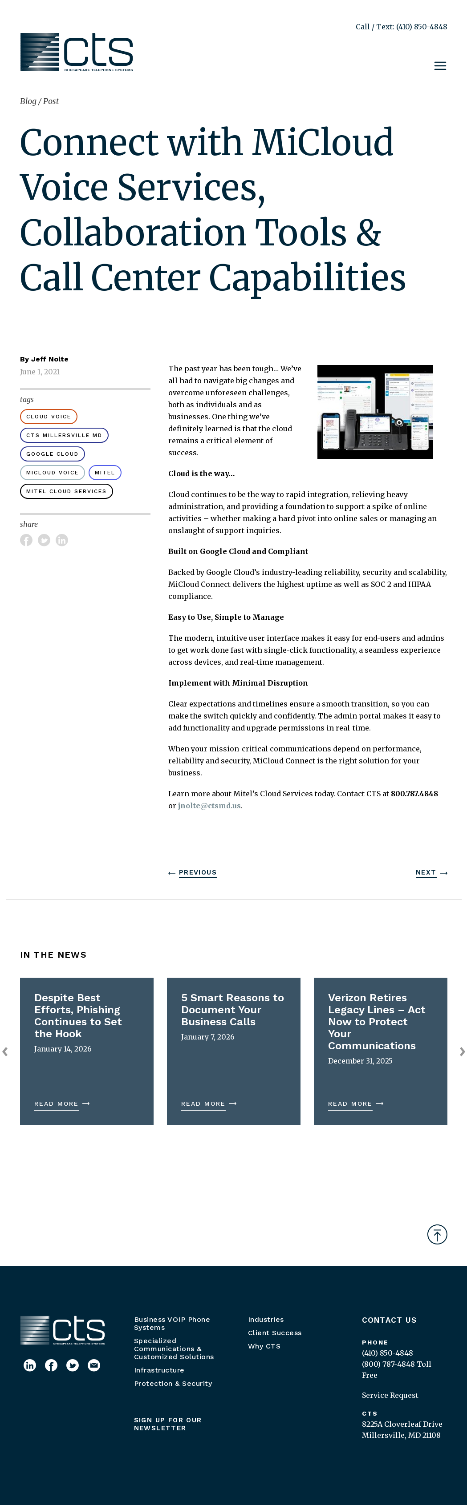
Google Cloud (52, 454)
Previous (198, 872)
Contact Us (389, 1320)
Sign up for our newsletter (168, 1424)
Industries (266, 1319)
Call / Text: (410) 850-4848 (401, 26)
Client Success (275, 1332)
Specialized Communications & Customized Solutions (174, 1348)
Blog (29, 101)
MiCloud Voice (52, 473)
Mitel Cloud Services (66, 491)
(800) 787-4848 (388, 1364)
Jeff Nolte (50, 359)
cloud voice (48, 416)
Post (51, 101)
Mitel (105, 473)
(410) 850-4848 (387, 1352)
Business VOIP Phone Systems (172, 1323)
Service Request (390, 1395)
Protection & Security (173, 1383)
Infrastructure (159, 1370)
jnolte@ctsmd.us (209, 805)
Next (426, 872)
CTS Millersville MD (64, 435)
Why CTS (264, 1346)
